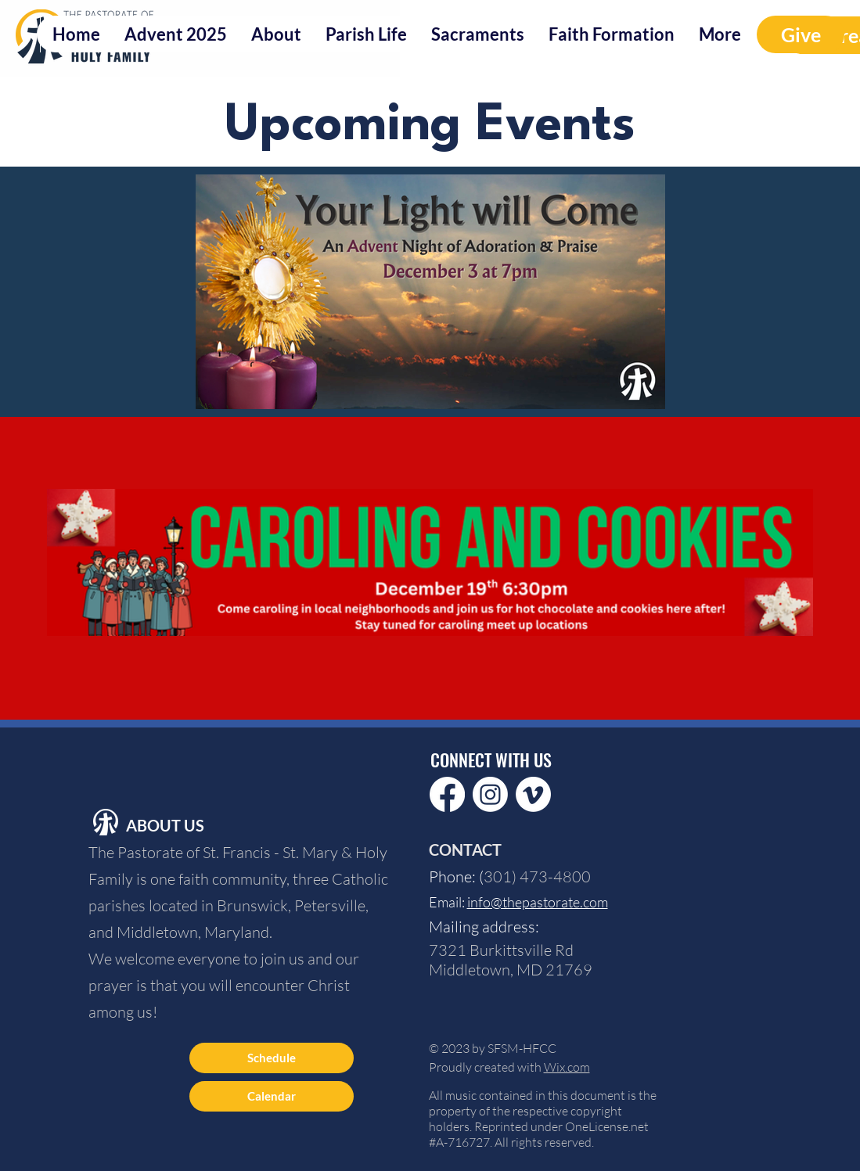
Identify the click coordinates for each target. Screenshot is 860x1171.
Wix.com (567, 1067)
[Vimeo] (533, 794)
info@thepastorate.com (537, 902)
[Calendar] (271, 1096)
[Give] (800, 34)
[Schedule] (271, 1058)
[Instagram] (490, 794)
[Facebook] (447, 794)
